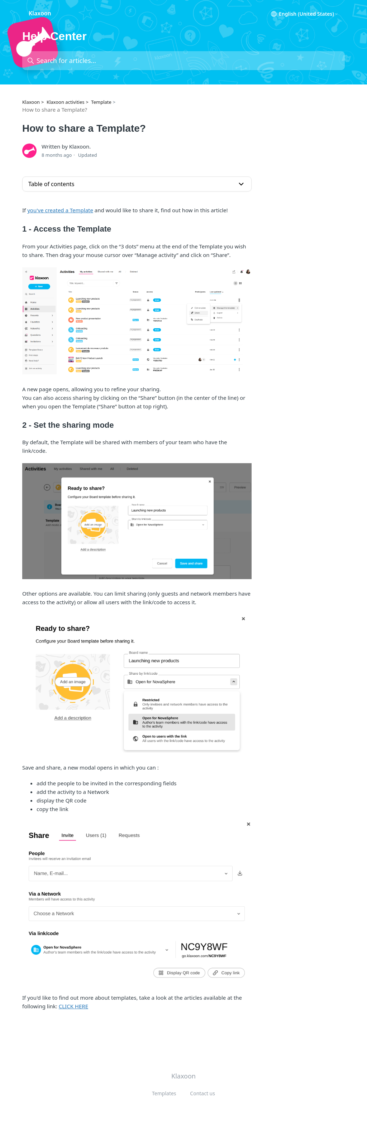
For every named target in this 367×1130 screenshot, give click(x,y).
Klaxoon (31, 102)
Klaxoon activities (66, 102)
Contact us (202, 1093)
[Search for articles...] (183, 60)
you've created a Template (60, 210)
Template (101, 102)
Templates (164, 1093)
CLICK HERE (73, 1006)
